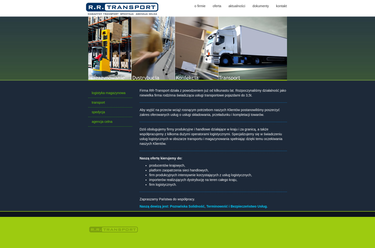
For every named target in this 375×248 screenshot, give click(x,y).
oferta (217, 6)
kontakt (281, 6)
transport (98, 102)
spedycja (98, 112)
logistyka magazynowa (109, 93)
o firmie (199, 6)
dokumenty (260, 6)
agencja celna (102, 122)
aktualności (237, 6)
